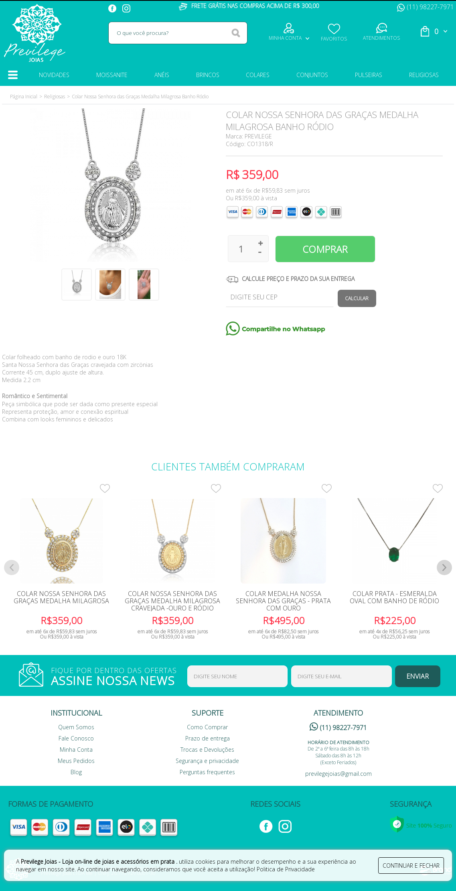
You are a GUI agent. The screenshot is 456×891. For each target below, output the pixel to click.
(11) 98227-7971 (425, 6)
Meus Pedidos (76, 761)
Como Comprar (207, 727)
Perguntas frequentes (207, 772)
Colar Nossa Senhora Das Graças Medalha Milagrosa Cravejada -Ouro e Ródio (172, 600)
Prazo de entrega (207, 738)
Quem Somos (76, 727)
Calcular (357, 298)
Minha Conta (76, 749)
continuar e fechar (411, 865)
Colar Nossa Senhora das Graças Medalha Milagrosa (61, 597)
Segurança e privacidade (207, 761)
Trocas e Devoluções (207, 749)
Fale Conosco (76, 738)
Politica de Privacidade (286, 869)
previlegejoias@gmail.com (338, 773)
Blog (76, 772)
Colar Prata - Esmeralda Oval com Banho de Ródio (394, 597)
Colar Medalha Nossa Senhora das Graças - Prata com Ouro (283, 600)
